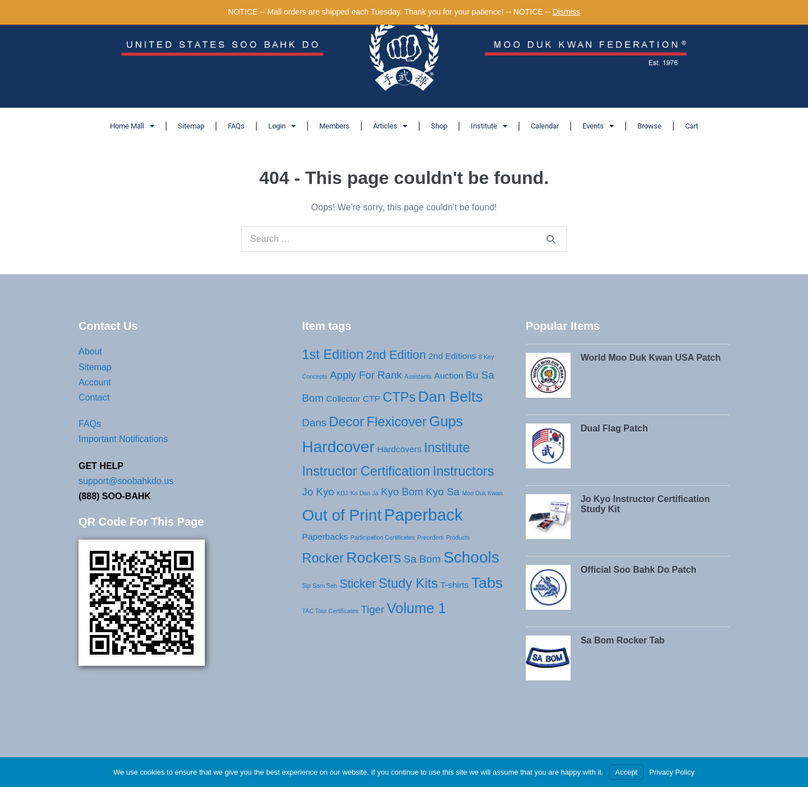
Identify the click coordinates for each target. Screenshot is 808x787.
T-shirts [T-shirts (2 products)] (454, 585)
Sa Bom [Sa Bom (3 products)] (421, 559)
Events (598, 126)
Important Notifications (123, 439)
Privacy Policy (672, 772)
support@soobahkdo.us (126, 481)
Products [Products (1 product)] (458, 537)
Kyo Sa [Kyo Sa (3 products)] (443, 492)
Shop (439, 126)
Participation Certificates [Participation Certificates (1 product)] (382, 537)
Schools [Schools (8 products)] (471, 557)
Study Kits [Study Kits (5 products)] (408, 583)
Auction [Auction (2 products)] (448, 375)
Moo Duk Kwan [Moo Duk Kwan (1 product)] (482, 493)
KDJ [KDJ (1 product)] (342, 493)
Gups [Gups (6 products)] (446, 421)
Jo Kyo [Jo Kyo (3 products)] (318, 492)
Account (95, 382)
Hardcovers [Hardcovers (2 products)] (399, 449)
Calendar (545, 126)
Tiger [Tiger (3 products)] (372, 609)
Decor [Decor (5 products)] (346, 422)
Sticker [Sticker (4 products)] (357, 584)
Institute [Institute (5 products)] (447, 447)
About (90, 351)
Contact (94, 397)
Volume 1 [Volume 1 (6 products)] (416, 608)
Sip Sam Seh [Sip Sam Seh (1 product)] (319, 585)
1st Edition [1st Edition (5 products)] (333, 354)
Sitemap (191, 126)
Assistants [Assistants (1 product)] (418, 376)
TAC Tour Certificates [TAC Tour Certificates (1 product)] (330, 610)
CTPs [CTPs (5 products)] (399, 397)
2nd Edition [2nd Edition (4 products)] (396, 355)
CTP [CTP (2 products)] (371, 398)
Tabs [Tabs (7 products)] (487, 582)
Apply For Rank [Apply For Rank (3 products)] (366, 375)
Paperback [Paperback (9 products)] (423, 514)
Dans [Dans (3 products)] (314, 423)
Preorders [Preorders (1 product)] (430, 537)
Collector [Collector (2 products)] (343, 398)
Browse (649, 126)
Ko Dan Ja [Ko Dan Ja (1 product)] (364, 493)
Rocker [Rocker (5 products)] (322, 558)
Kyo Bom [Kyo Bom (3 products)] (402, 492)
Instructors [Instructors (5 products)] (463, 471)
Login (282, 126)
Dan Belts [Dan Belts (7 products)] (450, 396)
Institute (489, 126)
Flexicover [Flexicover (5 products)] (396, 422)
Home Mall (132, 126)
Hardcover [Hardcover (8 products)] (338, 446)
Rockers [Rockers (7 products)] (373, 557)
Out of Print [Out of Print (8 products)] (342, 515)
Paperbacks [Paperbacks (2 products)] (325, 536)
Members (334, 126)
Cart (691, 126)
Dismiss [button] (566, 11)
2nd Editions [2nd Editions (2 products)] (452, 356)
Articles (390, 126)
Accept (626, 772)
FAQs (236, 126)
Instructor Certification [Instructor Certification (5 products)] (366, 471)
